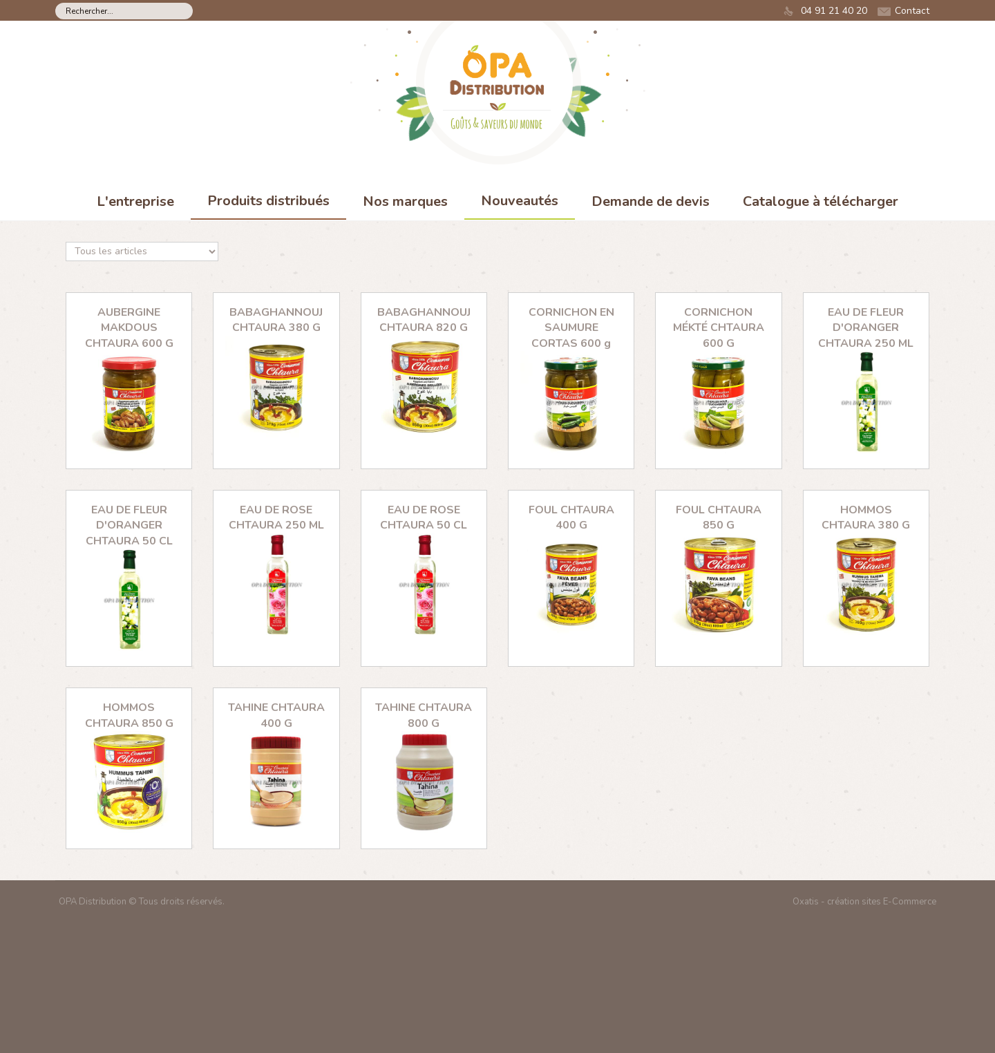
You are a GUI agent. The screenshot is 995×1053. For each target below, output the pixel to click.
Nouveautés (519, 200)
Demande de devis (650, 201)
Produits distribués (268, 200)
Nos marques (405, 201)
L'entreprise (135, 201)
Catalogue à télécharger (820, 201)
